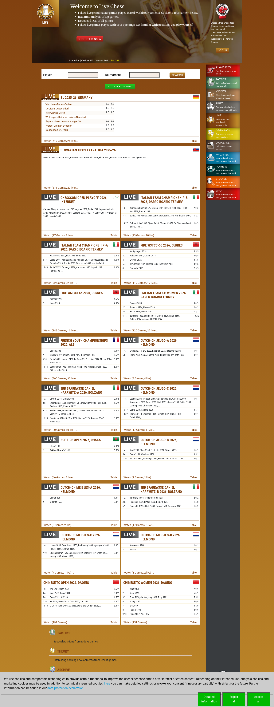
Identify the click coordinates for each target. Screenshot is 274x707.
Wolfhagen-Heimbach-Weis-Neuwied (65, 117)
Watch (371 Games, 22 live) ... (61, 187)
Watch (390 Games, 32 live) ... (61, 378)
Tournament (112, 75)
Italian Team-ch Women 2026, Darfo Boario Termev (163, 295)
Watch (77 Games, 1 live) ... (60, 235)
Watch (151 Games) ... (136, 622)
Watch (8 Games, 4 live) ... (138, 378)
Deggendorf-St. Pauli (56, 129)
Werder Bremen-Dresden (58, 125)
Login (222, 50)
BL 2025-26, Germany (76, 98)
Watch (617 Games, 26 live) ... (61, 140)
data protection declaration (65, 688)
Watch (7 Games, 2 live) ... (138, 477)
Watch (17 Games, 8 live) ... (139, 525)
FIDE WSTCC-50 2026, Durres (161, 245)
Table (193, 140)
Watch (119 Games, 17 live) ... (141, 282)
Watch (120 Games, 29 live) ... (141, 330)
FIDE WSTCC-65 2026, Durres (82, 293)
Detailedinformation (209, 699)
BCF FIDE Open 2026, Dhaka (81, 440)
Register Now (89, 39)
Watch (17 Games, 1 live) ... (139, 429)
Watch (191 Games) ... (57, 622)
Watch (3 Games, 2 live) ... (59, 525)
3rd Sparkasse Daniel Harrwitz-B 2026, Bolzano (161, 489)
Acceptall (258, 699)
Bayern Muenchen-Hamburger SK (63, 121)
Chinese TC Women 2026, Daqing (147, 583)
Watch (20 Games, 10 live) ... (60, 429)
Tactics (63, 633)
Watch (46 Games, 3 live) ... (60, 477)
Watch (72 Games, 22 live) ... (60, 282)
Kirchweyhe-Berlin (55, 112)
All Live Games (120, 86)
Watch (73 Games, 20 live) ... (140, 235)
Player (47, 75)
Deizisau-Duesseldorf (57, 108)
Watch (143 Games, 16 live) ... (61, 330)
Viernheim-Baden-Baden (58, 104)
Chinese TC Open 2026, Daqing (66, 583)
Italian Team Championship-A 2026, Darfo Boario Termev (84, 247)
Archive (63, 670)
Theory (63, 651)
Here (107, 683)
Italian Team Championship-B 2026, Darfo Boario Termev (164, 200)
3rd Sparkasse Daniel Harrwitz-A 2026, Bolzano (81, 390)
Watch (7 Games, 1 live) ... (59, 572)
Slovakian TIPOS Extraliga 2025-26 (88, 150)
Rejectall (234, 699)
